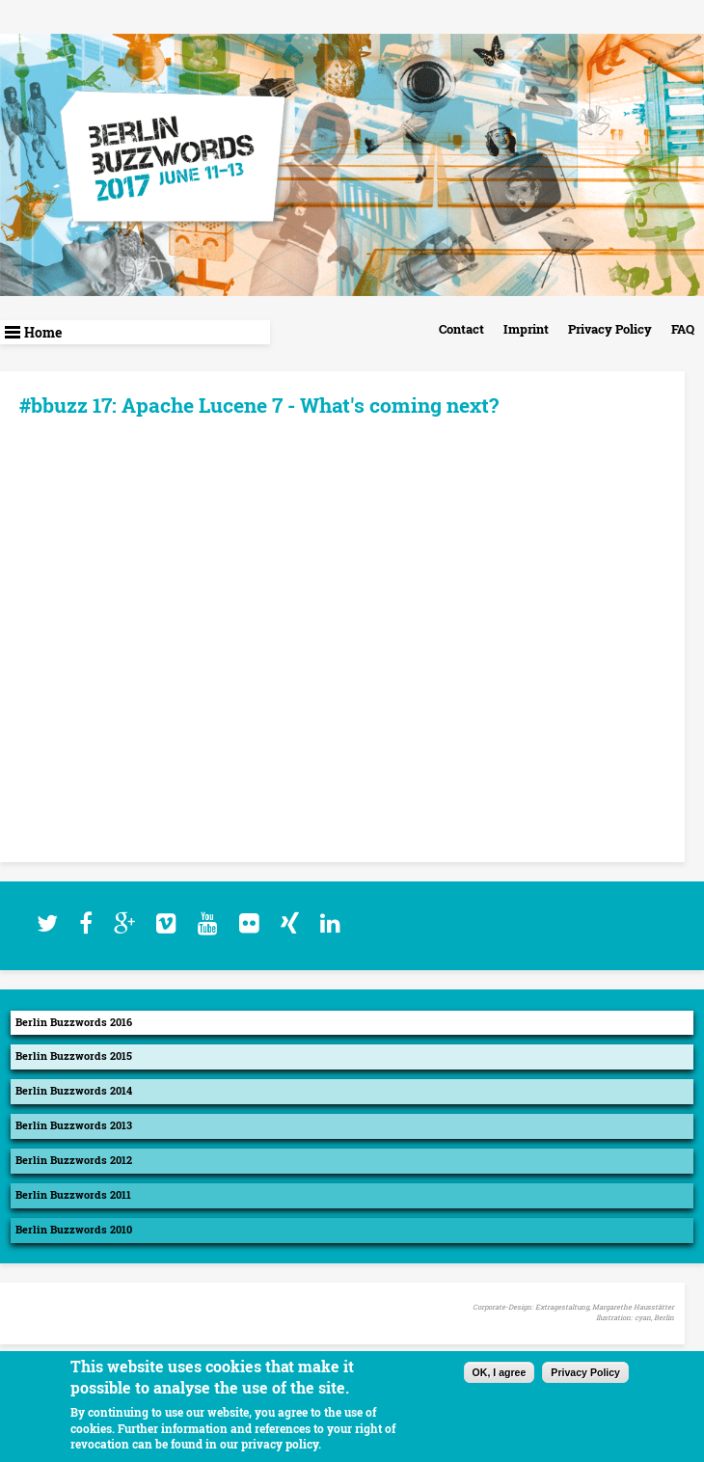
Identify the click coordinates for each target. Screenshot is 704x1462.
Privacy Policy (610, 329)
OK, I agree (500, 1372)
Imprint (526, 329)
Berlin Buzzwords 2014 (73, 1090)
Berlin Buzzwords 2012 (73, 1160)
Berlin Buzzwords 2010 (73, 1229)
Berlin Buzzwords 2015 (73, 1056)
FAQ (682, 329)
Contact (461, 329)
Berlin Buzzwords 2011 (73, 1195)
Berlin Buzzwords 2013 (73, 1125)
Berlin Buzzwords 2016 (73, 1022)
